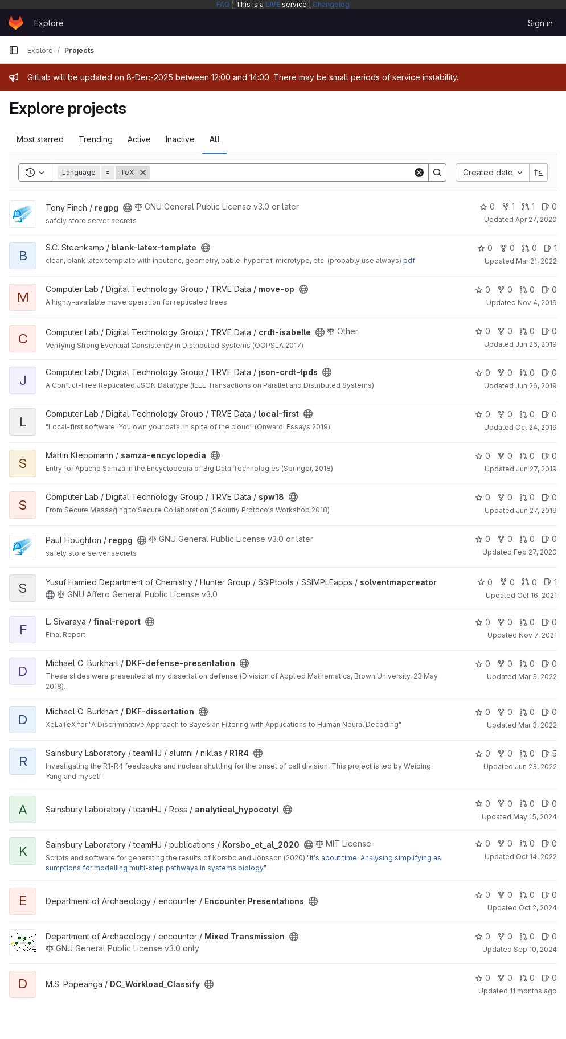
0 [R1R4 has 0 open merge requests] (527, 753)
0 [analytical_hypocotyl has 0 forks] (504, 803)
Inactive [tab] (180, 139)
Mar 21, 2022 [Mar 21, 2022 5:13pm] (536, 261)
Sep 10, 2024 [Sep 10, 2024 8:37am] (535, 949)
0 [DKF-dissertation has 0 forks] (504, 712)
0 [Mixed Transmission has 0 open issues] (549, 936)
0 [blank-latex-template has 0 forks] (507, 248)
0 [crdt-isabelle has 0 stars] (482, 331)
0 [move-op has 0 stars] (482, 289)
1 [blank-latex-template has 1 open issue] (550, 248)
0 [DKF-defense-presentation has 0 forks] (504, 663)
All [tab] (214, 139)
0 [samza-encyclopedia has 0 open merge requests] (527, 456)
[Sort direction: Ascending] (539, 172)
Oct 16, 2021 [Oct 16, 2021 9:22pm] (537, 595)
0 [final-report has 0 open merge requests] (527, 622)
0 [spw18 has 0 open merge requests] (527, 497)
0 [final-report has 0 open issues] (549, 622)
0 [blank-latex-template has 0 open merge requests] (529, 248)
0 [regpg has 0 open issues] (549, 206)
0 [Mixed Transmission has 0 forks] (504, 936)
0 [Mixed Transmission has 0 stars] (482, 936)
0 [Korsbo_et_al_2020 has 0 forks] (504, 843)
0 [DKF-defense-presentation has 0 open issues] (549, 663)
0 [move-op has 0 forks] (504, 289)
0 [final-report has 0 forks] (504, 622)
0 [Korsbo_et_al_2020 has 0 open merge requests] (527, 843)
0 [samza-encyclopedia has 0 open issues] (549, 456)
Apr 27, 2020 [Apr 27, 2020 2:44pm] (536, 219)
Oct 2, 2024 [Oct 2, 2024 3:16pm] (538, 908)
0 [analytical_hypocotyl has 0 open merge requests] (527, 803)
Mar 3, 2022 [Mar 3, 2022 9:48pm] (537, 725)
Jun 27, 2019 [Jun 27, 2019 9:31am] (536, 510)
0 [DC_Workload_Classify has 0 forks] (504, 978)
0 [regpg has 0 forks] (504, 539)
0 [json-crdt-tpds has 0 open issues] (549, 372)
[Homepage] (15, 23)
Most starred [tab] (40, 139)
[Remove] (143, 172)
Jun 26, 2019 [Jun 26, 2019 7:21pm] (536, 385)
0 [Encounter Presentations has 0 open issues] (549, 895)
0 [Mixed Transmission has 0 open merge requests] (527, 936)
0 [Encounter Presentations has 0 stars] (482, 895)
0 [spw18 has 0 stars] (482, 497)
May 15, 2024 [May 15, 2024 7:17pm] (535, 816)
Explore (49, 23)
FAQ (223, 4)
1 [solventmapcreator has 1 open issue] (550, 582)
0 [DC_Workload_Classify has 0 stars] (482, 978)
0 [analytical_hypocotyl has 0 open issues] (549, 803)
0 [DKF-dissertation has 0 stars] (482, 712)
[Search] (281, 172)
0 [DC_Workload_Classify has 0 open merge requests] (527, 978)
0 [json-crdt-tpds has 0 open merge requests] (527, 372)
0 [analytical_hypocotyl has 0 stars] (482, 803)
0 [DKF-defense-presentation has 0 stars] (482, 663)
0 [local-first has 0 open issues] (549, 414)
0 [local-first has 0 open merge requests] (527, 414)
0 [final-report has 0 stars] (482, 622)
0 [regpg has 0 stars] (487, 206)
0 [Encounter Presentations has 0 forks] (504, 895)
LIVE (272, 4)
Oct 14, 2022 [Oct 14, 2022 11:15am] (536, 856)
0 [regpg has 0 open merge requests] (527, 539)
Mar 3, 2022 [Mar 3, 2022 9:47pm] (537, 676)
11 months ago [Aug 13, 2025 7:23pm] (533, 991)
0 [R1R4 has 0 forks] (504, 753)
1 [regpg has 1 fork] (508, 206)
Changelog (331, 4)
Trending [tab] (96, 139)
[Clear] (419, 172)
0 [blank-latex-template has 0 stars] (485, 248)
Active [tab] (139, 139)
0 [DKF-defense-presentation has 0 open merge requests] (527, 663)
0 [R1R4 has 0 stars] (482, 753)
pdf (409, 260)
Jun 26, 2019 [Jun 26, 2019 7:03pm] (536, 344)
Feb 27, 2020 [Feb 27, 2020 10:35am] (535, 552)
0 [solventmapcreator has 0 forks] (507, 582)
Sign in (540, 23)
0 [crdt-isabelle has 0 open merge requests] (527, 331)
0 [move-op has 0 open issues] (549, 289)
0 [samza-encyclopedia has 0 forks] (504, 456)
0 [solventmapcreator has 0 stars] (485, 582)
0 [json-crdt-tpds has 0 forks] (504, 372)
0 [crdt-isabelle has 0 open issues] (549, 331)
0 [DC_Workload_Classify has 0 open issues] (549, 978)
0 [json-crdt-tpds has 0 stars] (482, 372)
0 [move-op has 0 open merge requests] (527, 289)
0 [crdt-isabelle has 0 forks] (504, 331)
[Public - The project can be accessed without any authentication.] (127, 207)
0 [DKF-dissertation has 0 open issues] (549, 712)
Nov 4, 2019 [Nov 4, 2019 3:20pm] (537, 302)
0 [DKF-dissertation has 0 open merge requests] (527, 712)
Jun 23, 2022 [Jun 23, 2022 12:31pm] (536, 766)
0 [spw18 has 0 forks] (504, 497)
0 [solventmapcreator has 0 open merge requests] (529, 582)
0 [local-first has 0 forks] (504, 414)
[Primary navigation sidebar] (14, 50)
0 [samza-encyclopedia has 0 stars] (482, 456)
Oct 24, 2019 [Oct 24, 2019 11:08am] (536, 427)
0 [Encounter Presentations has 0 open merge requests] (527, 895)
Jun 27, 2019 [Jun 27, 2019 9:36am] (536, 469)
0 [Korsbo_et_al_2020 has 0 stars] (482, 843)
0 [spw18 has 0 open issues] (549, 497)
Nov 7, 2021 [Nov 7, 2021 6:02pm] (538, 635)
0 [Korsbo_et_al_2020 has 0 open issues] (549, 843)
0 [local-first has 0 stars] (482, 414)
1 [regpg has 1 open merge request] (528, 206)
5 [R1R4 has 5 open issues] (549, 753)
